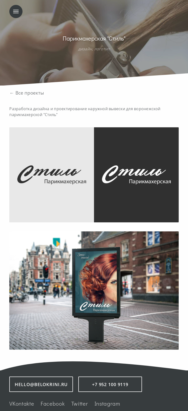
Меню (16, 11)
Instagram (107, 403)
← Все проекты (26, 92)
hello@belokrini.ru (41, 384)
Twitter (79, 403)
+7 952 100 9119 (110, 384)
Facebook (53, 403)
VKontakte (21, 403)
